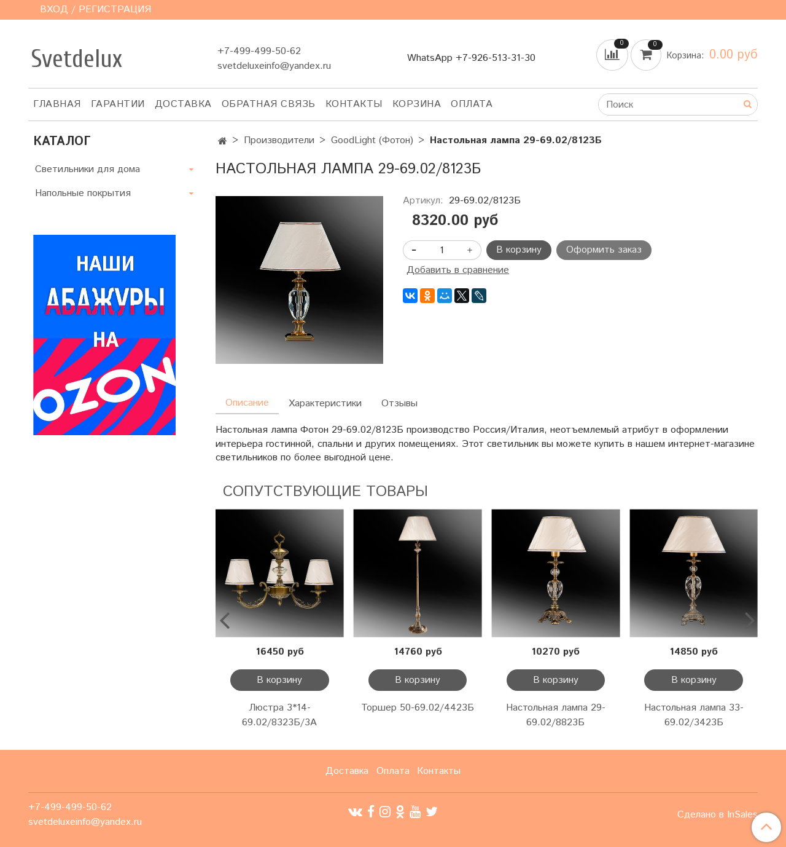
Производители (279, 140)
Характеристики (325, 403)
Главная (57, 104)
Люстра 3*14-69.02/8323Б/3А (279, 715)
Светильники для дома (87, 169)
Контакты (354, 104)
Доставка (183, 104)
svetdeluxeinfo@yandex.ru (274, 66)
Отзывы (399, 403)
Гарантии (118, 104)
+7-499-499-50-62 (259, 51)
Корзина (417, 104)
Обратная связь (269, 104)
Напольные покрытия (83, 193)
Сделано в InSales (717, 815)
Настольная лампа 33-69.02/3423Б (694, 715)
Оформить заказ (604, 250)
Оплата (471, 104)
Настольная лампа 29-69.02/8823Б (555, 715)
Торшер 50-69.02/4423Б (417, 708)
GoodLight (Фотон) (372, 140)
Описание (247, 403)
